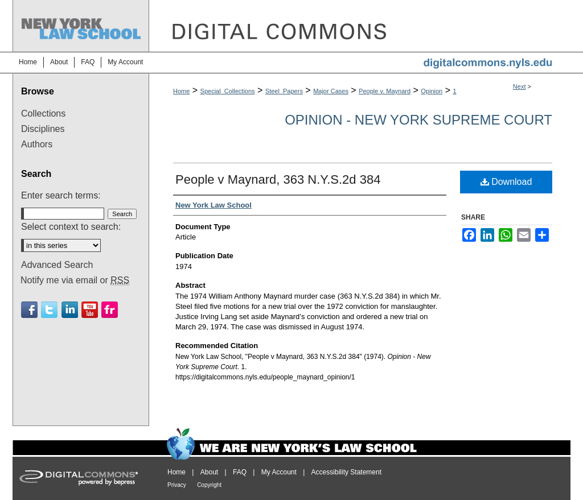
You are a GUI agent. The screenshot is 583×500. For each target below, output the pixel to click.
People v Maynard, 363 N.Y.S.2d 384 (277, 179)
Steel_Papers (284, 91)
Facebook (29, 309)
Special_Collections (227, 91)
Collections (43, 113)
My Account (279, 472)
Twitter (49, 309)
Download (506, 182)
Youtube (89, 309)
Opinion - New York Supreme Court (418, 119)
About (209, 472)
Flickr (109, 309)
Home (181, 91)
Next (519, 86)
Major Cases (330, 91)
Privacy (176, 485)
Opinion (431, 91)
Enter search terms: (61, 195)
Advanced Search (57, 265)
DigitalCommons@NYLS (359, 26)
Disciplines (42, 129)
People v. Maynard (384, 91)
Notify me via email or (74, 280)
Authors (36, 144)
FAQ (240, 472)
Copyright (209, 485)
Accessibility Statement (346, 472)
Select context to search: (71, 227)
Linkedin (69, 309)
